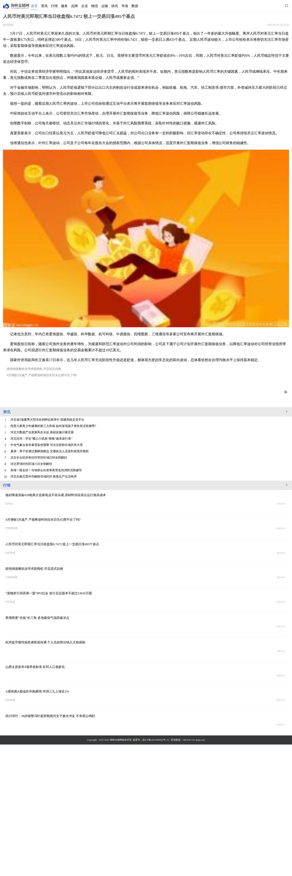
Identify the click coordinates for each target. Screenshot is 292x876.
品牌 (74, 6)
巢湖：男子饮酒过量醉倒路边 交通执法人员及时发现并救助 (49, 451)
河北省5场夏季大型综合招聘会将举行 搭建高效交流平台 (47, 419)
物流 (94, 6)
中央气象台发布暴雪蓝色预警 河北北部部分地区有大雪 (46, 444)
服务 (64, 6)
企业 (84, 6)
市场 (124, 6)
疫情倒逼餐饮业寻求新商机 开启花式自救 (34, 368)
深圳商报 (8, 24)
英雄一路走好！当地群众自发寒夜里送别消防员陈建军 (46, 470)
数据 (134, 6)
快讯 (114, 6)
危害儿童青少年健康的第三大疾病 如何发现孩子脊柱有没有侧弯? (53, 425)
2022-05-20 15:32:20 (278, 24)
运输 (104, 6)
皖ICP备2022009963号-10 (155, 739)
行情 (54, 6)
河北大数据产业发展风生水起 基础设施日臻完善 (42, 432)
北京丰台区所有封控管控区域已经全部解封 (38, 457)
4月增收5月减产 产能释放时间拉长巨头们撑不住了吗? (42, 375)
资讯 (44, 6)
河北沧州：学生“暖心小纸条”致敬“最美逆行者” (41, 438)
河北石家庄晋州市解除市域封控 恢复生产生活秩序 (43, 476)
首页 (34, 6)
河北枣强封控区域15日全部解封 (31, 463)
